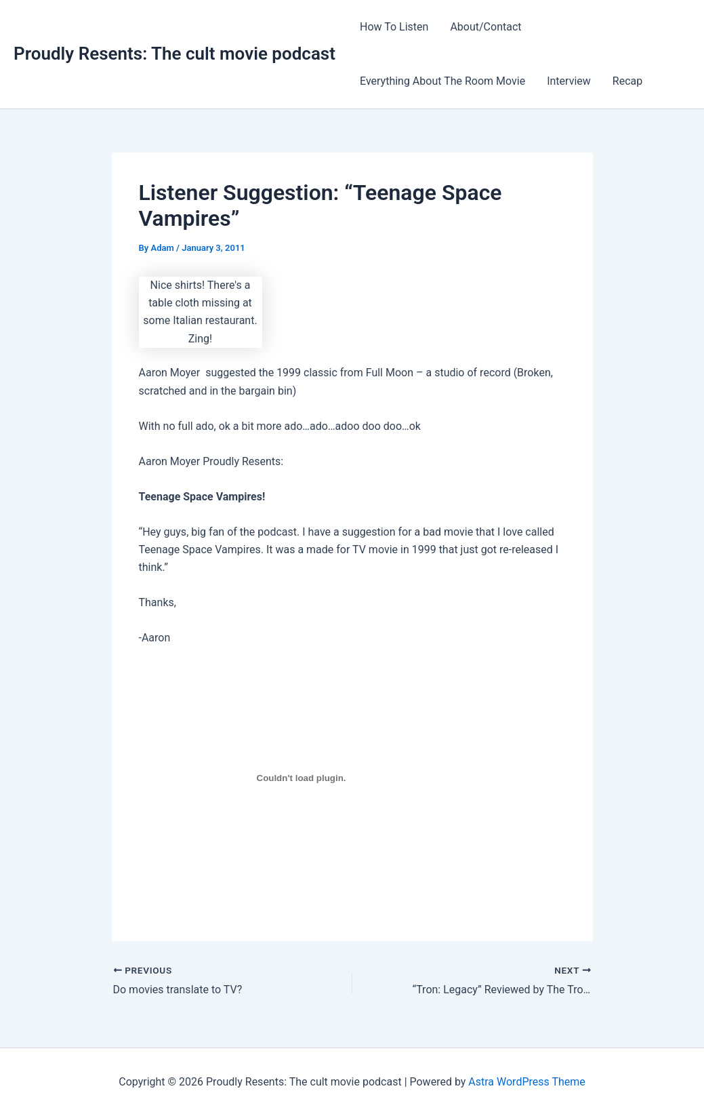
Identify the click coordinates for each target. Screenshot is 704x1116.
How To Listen (394, 26)
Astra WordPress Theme (526, 1081)
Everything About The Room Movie (442, 81)
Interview (569, 81)
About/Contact (485, 26)
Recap (627, 81)
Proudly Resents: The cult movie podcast (174, 53)
